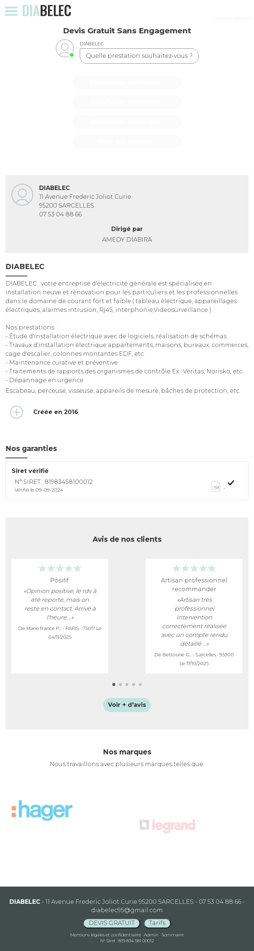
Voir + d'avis (127, 704)
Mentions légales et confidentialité (105, 934)
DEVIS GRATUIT (112, 923)
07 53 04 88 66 (60, 214)
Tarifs (157, 923)
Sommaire (172, 934)
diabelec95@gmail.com (127, 910)
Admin (151, 934)
